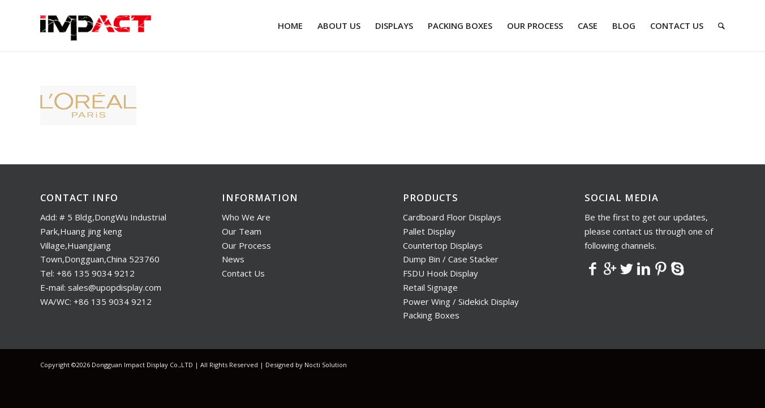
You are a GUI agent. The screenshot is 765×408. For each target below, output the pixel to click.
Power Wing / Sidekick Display (461, 301)
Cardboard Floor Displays (452, 217)
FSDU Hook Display (440, 273)
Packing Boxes (431, 315)
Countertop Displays (443, 245)
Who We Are (246, 217)
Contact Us (243, 273)
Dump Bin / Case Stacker (450, 259)
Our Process (246, 245)
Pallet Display (429, 231)
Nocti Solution (325, 364)
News (233, 259)
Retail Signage (430, 287)
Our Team (241, 231)
